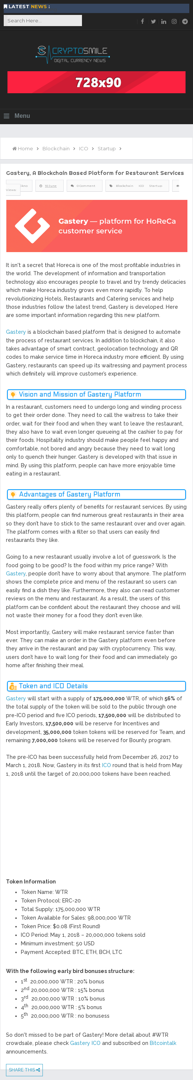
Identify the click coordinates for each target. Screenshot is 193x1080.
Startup (155, 186)
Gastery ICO (85, 1043)
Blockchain (124, 186)
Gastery (16, 332)
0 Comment (86, 186)
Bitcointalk (163, 1043)
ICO (141, 186)
